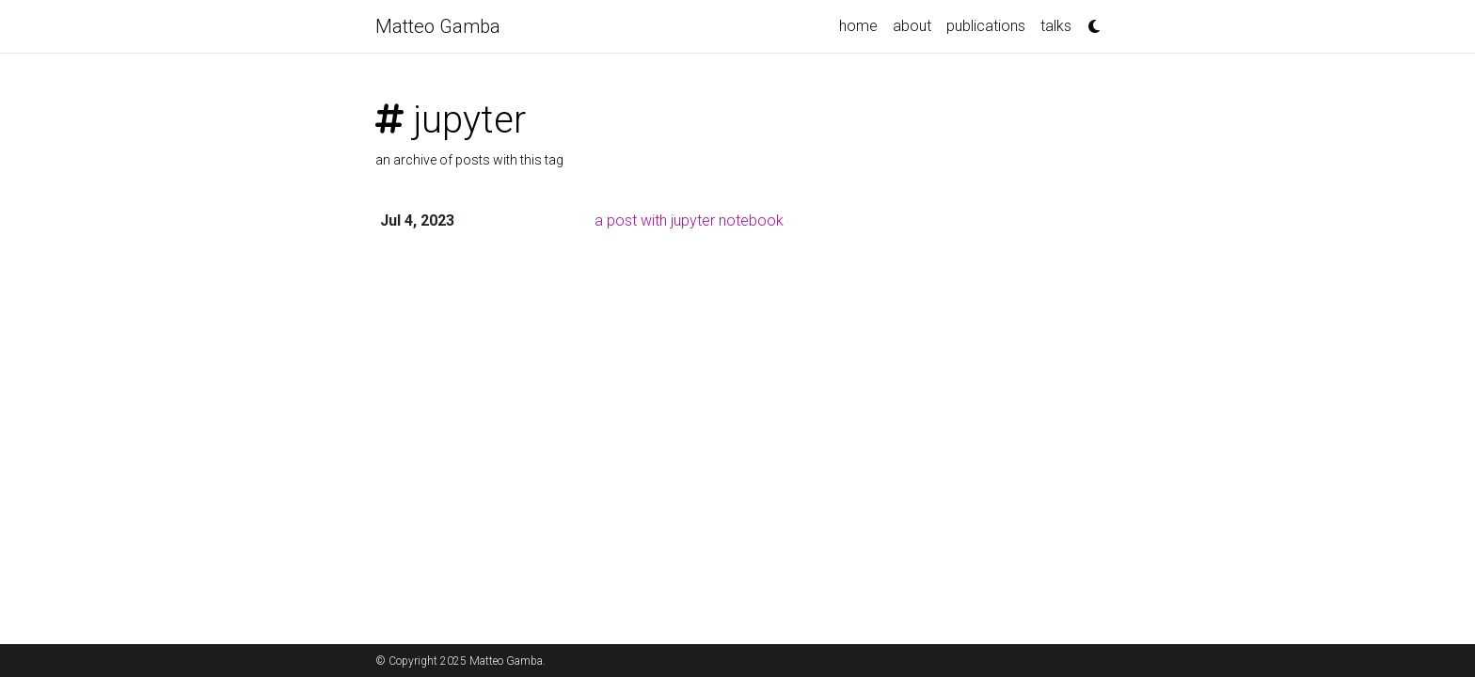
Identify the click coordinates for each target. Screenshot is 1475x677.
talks (1055, 26)
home (858, 26)
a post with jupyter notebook (689, 220)
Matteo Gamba (437, 26)
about (912, 26)
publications (985, 26)
